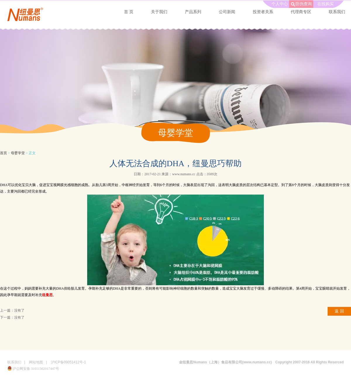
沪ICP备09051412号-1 (68, 362)
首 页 (128, 12)
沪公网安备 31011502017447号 (33, 369)
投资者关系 (263, 12)
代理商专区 (301, 12)
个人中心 (279, 4)
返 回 (339, 311)
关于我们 (159, 12)
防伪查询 (303, 4)
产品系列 (193, 12)
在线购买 (325, 4)
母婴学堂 (18, 153)
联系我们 (14, 362)
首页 (3, 153)
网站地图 (36, 362)
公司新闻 (227, 12)
